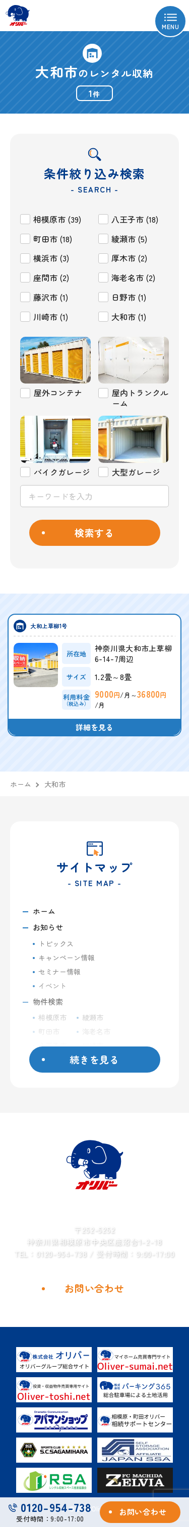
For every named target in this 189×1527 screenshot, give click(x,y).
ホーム (44, 911)
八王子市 (52, 1045)
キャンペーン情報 (66, 957)
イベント (52, 986)
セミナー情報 (59, 972)
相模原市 (52, 1017)
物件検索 (48, 1001)
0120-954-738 (50, 1507)
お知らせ (48, 927)
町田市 (48, 1031)
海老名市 (96, 1031)
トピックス (56, 943)
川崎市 (92, 1045)
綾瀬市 (92, 1017)
